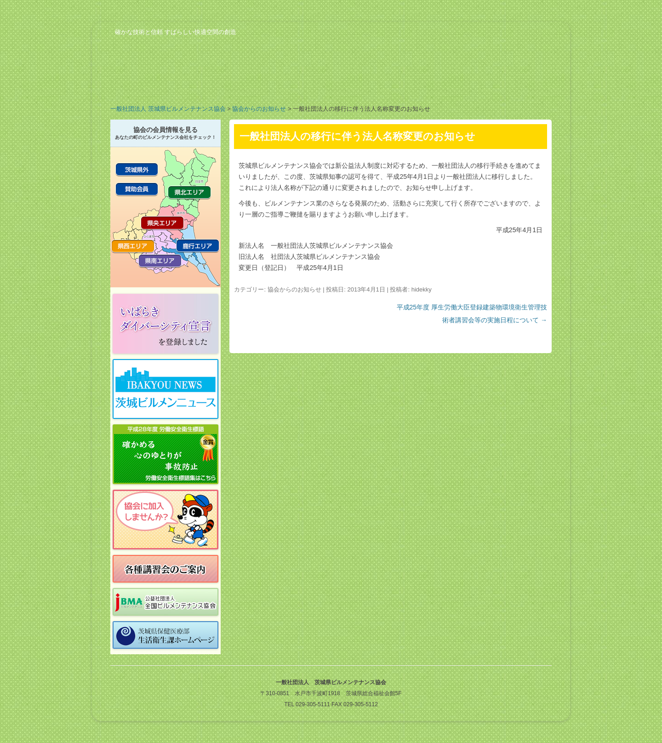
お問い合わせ (515, 84)
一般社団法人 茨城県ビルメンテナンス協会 (168, 108)
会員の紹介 (294, 84)
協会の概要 (147, 84)
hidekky (421, 289)
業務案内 (220, 84)
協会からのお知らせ (259, 108)
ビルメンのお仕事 (441, 84)
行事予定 (368, 84)
